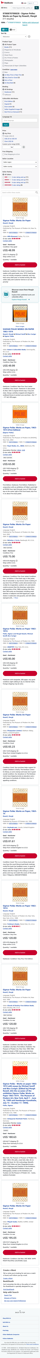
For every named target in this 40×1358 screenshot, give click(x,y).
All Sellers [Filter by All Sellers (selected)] (8, 174)
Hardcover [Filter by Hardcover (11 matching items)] (8, 92)
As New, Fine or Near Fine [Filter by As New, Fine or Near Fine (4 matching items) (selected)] (13, 75)
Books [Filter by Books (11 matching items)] (7, 47)
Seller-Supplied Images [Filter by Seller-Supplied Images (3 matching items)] (12, 109)
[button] (37, 192)
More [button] (16, 598)
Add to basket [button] (20, 265)
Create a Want (7, 1278)
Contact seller (7, 241)
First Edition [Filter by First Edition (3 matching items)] (8, 101)
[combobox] (22, 7)
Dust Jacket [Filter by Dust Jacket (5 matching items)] (8, 106)
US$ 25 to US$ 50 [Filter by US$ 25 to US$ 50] (9, 139)
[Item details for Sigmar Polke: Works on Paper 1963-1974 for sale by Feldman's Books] (20, 892)
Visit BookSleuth (8, 1289)
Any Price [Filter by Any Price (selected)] (6, 133)
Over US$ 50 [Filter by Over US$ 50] (8, 141)
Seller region (7, 162)
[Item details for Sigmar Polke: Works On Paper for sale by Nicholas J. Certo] (20, 511)
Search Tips (8, 1295)
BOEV (19, 1123)
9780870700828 (14, 22)
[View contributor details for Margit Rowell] (8, 223)
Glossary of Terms (10, 1298)
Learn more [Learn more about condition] (13, 69)
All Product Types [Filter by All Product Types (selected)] (9, 44)
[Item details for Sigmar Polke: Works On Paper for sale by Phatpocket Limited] (20, 701)
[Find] (37, 7)
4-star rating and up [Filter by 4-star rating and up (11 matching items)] (16, 182)
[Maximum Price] (17, 147)
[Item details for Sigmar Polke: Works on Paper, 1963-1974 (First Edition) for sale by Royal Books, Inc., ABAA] (20, 414)
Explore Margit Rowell (21, 299)
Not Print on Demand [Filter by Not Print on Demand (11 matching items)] (12, 112)
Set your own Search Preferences (15, 1301)
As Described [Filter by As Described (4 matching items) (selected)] (8, 83)
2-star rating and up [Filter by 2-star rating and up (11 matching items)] (16, 177)
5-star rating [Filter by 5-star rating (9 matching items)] (13, 185)
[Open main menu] (5, 7)
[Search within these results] (20, 192)
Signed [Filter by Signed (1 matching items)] (6, 104)
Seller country (7, 166)
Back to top (20, 1312)
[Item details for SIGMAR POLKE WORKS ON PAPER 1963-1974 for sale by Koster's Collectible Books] (20, 313)
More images (20, 326)
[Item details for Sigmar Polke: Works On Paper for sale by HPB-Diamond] (20, 207)
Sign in (30, 3)
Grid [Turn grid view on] (12, 30)
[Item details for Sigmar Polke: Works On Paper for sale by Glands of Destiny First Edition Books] (20, 976)
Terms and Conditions (32, 1344)
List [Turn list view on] (4, 30)
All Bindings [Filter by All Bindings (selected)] (7, 89)
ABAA (19, 450)
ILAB (23, 450)
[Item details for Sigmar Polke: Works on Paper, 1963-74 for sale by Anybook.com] (20, 797)
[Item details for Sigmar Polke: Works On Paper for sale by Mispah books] (20, 1192)
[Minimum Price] (6, 147)
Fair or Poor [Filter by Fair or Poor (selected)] (7, 80)
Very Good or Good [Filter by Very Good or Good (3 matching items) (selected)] (11, 77)
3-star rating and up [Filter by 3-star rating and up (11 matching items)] (16, 180)
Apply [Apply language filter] (6, 125)
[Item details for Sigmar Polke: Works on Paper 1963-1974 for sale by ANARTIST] (20, 615)
